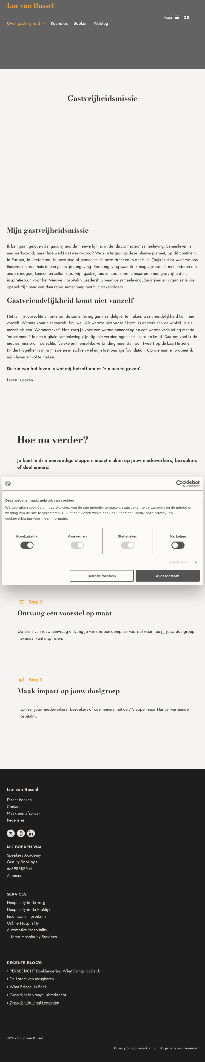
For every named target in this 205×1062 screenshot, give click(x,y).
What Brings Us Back (28, 987)
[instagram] (21, 833)
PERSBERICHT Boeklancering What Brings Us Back (55, 971)
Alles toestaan (167, 576)
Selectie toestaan (102, 576)
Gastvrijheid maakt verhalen (34, 1003)
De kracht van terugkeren (32, 979)
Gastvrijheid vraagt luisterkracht (38, 995)
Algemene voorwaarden (179, 1048)
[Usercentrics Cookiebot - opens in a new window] (179, 483)
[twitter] (11, 833)
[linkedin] (31, 833)
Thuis (156, 260)
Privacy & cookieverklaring (135, 1048)
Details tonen (179, 562)
